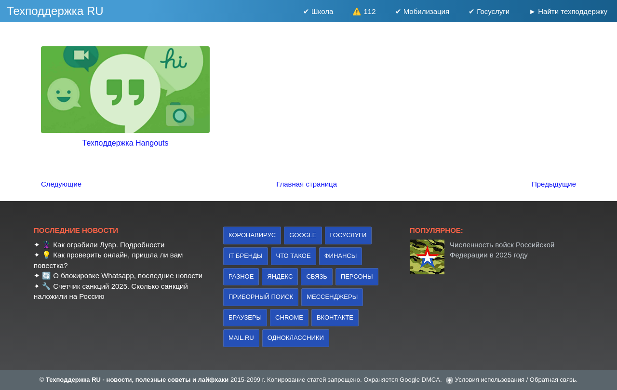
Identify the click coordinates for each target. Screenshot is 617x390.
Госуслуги (348, 235)
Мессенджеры (332, 296)
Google (302, 235)
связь (316, 276)
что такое (293, 255)
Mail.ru (241, 337)
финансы (340, 255)
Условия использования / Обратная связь (515, 379)
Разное (241, 276)
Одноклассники (296, 337)
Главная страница (306, 184)
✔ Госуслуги (489, 11)
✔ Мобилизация (422, 11)
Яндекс (280, 276)
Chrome (289, 317)
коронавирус (252, 235)
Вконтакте (335, 317)
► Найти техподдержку (568, 11)
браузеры (245, 317)
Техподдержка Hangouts (125, 143)
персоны (357, 276)
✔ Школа (318, 11)
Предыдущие (554, 184)
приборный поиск (260, 296)
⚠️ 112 (364, 11)
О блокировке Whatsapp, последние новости (127, 275)
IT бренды (245, 255)
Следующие (61, 184)
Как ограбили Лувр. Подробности (108, 245)
